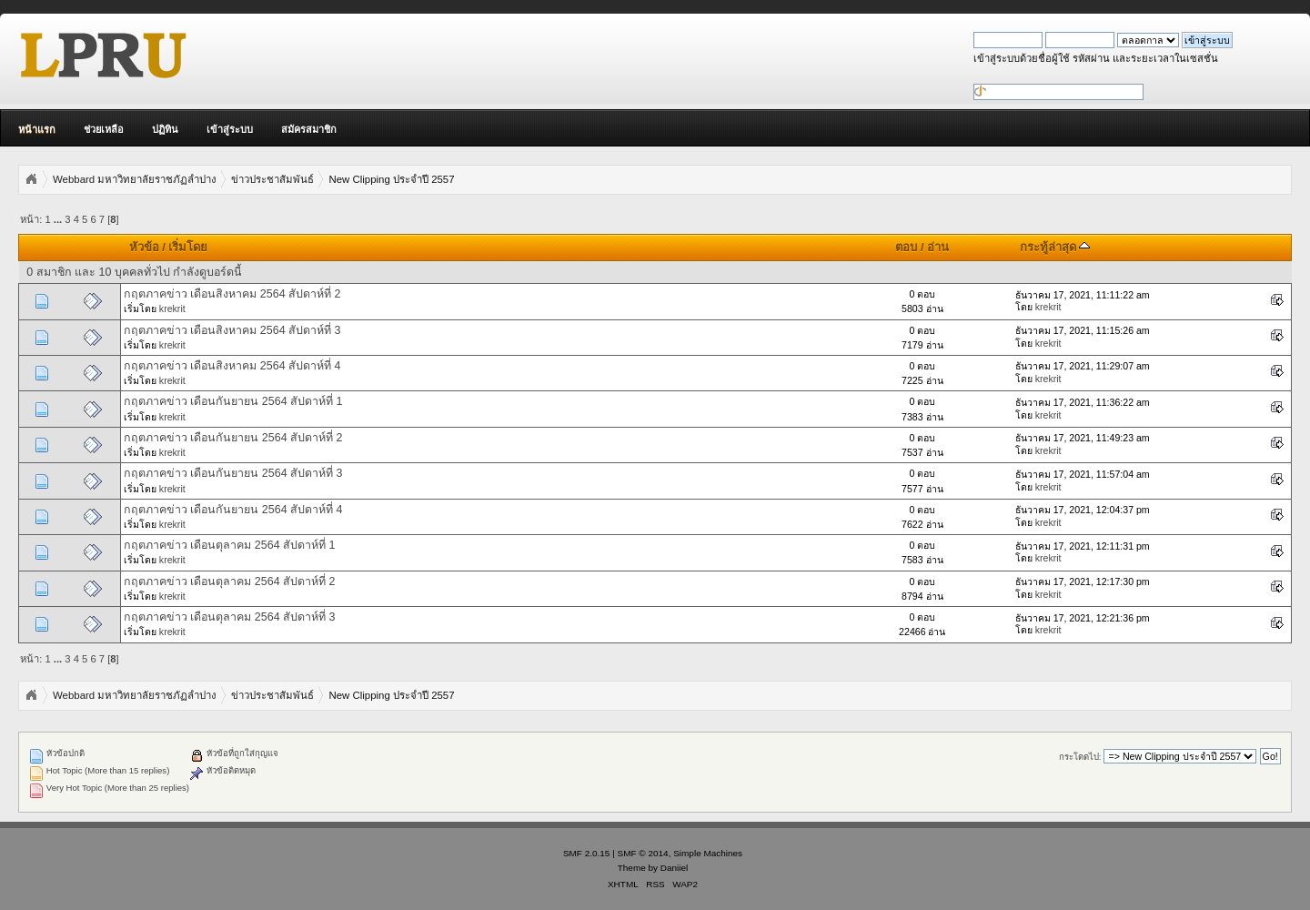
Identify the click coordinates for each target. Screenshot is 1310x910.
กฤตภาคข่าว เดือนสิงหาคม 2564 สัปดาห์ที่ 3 (232, 330)
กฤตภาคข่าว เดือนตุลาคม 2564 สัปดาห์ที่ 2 (230, 581)
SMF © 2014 (643, 853)
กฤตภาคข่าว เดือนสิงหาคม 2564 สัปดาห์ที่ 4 (232, 365)
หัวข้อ (144, 247)
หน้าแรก (36, 129)
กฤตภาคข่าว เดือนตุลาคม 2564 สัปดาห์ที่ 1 (230, 545)
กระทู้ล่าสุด (1055, 247)
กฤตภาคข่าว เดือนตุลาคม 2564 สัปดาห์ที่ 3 (230, 617)
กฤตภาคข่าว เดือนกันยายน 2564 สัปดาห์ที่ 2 (233, 437)
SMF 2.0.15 (586, 853)
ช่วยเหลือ (104, 129)
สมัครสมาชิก (309, 129)
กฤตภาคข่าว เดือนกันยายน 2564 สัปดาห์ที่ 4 (233, 509)
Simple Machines (707, 853)
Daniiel (674, 868)
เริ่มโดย (187, 247)
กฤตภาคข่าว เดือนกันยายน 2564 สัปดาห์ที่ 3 (233, 473)
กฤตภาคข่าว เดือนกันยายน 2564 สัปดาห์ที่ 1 (233, 401)
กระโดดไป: (1080, 757)
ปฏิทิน (165, 129)
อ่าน (938, 247)
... (59, 219)
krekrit (172, 308)
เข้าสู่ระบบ (230, 129)
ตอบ (906, 247)
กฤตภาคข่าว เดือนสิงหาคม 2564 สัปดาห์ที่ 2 (232, 294)
